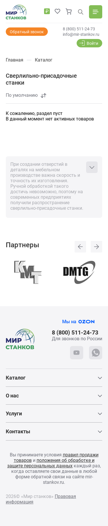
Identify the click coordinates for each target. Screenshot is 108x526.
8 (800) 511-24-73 (79, 29)
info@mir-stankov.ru (81, 34)
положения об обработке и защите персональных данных (50, 463)
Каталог (16, 378)
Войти (92, 43)
